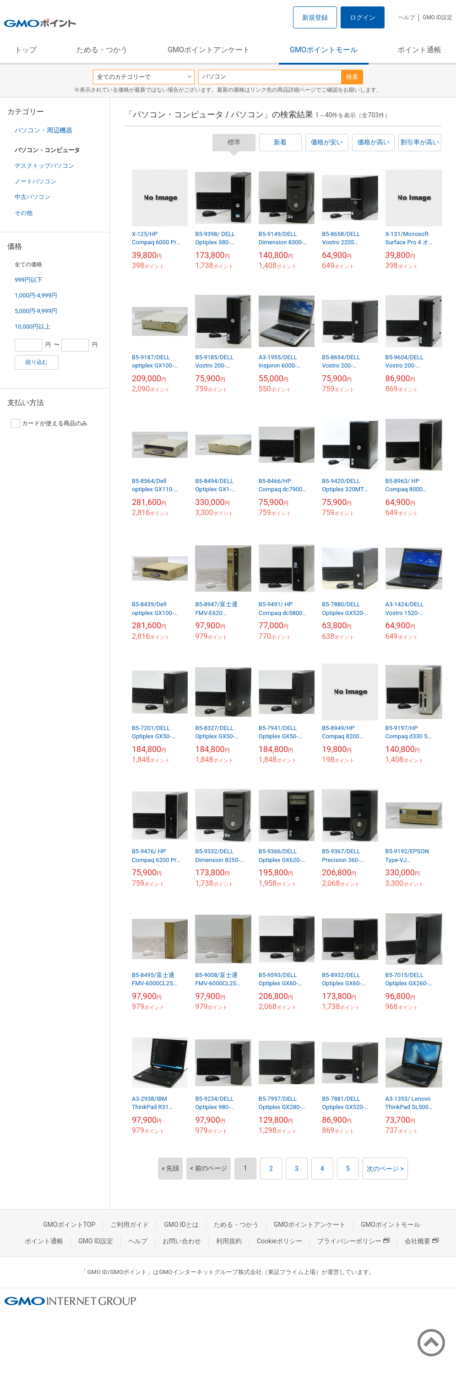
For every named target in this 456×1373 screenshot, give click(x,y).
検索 (352, 76)
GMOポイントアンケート (209, 49)
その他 (24, 212)
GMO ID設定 (437, 17)
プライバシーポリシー (353, 1241)
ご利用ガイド (129, 1224)
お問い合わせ (182, 1241)
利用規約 (229, 1241)
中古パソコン (32, 196)
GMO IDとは (181, 1224)
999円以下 (29, 279)
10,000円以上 (32, 326)
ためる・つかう (102, 49)
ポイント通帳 (419, 49)
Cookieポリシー (279, 1241)
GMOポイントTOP (69, 1224)
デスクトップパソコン (44, 165)
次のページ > (385, 1168)
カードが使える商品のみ (49, 423)
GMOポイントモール (324, 49)
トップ (26, 49)
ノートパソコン (35, 181)
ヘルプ (406, 17)
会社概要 (422, 1241)
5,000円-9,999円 (36, 311)
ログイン (362, 17)
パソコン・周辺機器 (43, 130)
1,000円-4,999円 (36, 295)
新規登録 (315, 17)
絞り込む (37, 362)
